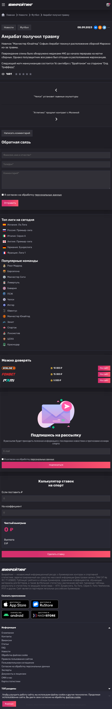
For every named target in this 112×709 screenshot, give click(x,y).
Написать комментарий (17, 133)
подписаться (56, 464)
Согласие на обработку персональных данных (26, 666)
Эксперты (7, 670)
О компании (8, 633)
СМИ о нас (7, 677)
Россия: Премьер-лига (16, 230)
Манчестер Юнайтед (16, 316)
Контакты (7, 636)
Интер (8, 305)
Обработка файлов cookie (15, 655)
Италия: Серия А (13, 236)
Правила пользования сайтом (17, 659)
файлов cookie (73, 697)
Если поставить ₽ (12, 492)
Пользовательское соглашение (18, 662)
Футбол (24, 27)
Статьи (5, 644)
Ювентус (10, 310)
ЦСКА (8, 338)
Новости (9, 27)
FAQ (3, 648)
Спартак (10, 327)
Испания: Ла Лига (15, 224)
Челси (8, 299)
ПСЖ (8, 293)
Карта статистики (11, 681)
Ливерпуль (11, 282)
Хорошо (9, 703)
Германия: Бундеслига (16, 247)
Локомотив (11, 333)
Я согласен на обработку (33, 194)
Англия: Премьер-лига (16, 241)
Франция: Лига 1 (12, 252)
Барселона (11, 271)
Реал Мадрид (12, 265)
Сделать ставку (56, 554)
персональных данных (48, 194)
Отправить (10, 203)
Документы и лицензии (14, 674)
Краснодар (11, 344)
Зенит (8, 322)
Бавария (10, 288)
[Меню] (3, 4)
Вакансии (7, 640)
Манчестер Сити (14, 277)
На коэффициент (12, 506)
